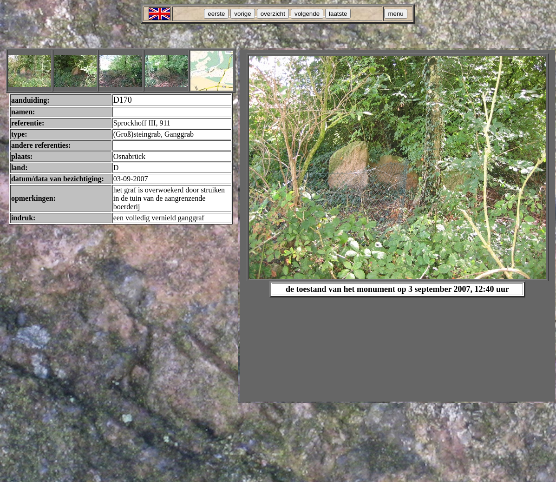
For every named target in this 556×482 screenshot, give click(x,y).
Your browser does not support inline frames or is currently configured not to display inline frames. (397, 226)
